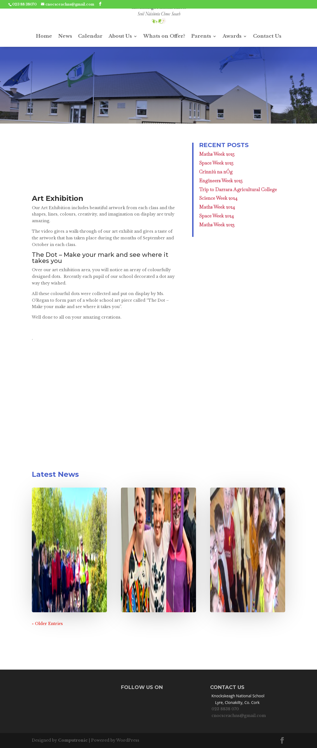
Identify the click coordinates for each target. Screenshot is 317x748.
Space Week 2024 (216, 216)
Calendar (90, 36)
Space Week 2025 (216, 163)
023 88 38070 (24, 4)
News (65, 36)
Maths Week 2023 (216, 225)
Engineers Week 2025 (221, 181)
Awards (232, 36)
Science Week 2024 (218, 198)
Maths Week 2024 (217, 207)
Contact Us (267, 36)
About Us (120, 36)
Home (44, 36)
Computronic (73, 740)
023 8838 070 (225, 708)
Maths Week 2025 (216, 154)
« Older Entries (47, 623)
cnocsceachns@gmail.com (239, 715)
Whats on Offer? (164, 36)
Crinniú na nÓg (216, 172)
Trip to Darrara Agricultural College (238, 189)
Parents (201, 36)
